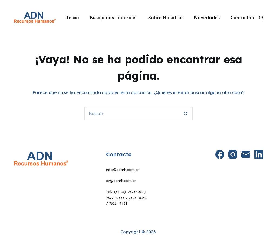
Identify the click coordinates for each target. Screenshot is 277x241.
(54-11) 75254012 (128, 192)
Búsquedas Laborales (113, 17)
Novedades (207, 17)
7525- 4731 (118, 203)
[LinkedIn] (258, 154)
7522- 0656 (115, 197)
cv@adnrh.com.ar (121, 180)
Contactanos (244, 17)
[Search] (261, 18)
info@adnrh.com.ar (122, 169)
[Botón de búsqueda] (186, 113)
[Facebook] (219, 154)
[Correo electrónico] (245, 154)
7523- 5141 (138, 197)
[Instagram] (232, 154)
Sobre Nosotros (165, 17)
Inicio (73, 17)
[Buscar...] (131, 113)
